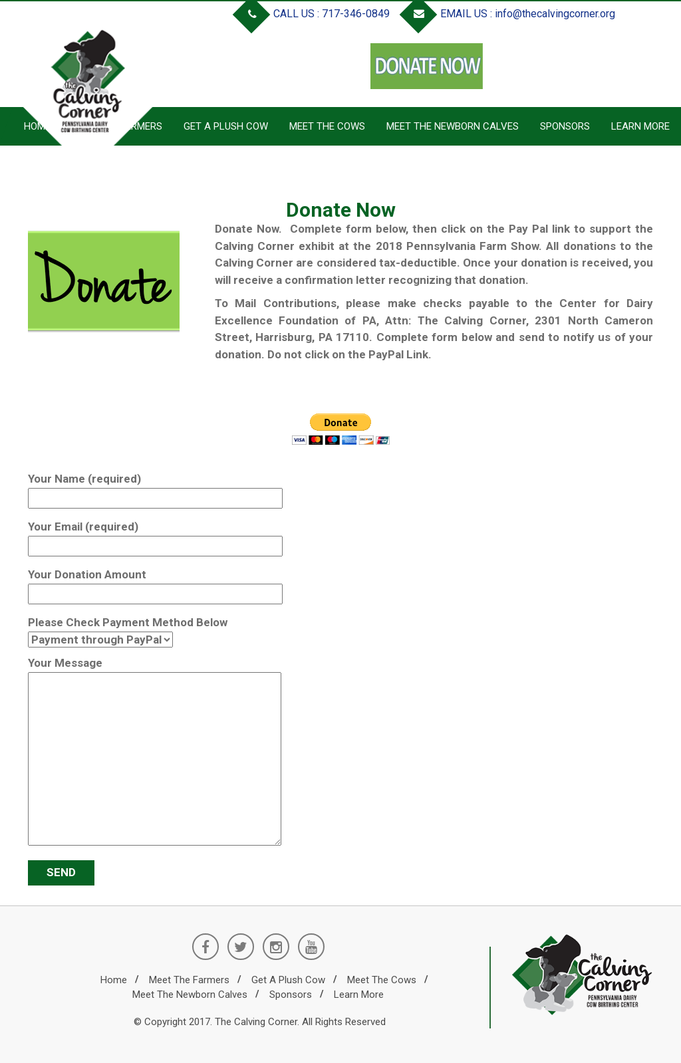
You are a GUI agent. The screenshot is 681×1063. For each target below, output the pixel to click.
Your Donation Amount (155, 584)
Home (113, 980)
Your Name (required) (155, 488)
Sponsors (565, 126)
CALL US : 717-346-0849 (314, 13)
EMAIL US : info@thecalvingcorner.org (510, 13)
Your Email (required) (155, 536)
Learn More (640, 126)
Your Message (154, 752)
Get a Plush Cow (226, 126)
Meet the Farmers (189, 980)
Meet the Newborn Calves (452, 126)
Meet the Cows (327, 126)
